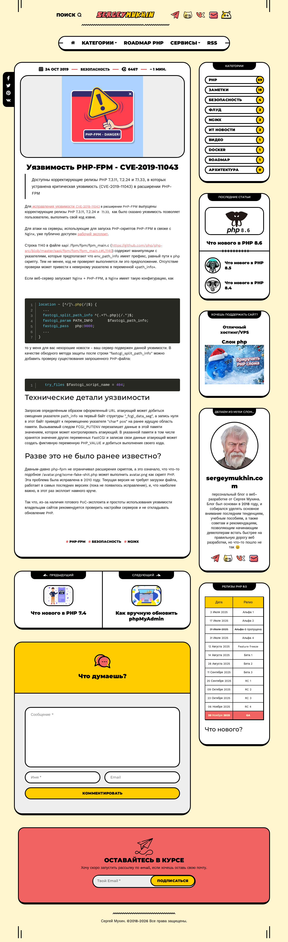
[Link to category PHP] (234, 80)
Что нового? (224, 729)
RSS (212, 43)
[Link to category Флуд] (234, 110)
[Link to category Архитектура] (234, 170)
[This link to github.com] (187, 15)
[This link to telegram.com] (175, 15)
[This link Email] (253, 558)
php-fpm (76, 542)
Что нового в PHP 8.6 (234, 243)
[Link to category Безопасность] (234, 100)
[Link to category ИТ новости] (234, 130)
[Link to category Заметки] (234, 90)
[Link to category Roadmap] (234, 160)
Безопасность (95, 69)
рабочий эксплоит (93, 234)
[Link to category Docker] (234, 150)
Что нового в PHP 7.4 (58, 613)
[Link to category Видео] (234, 140)
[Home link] (73, 43)
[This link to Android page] (226, 15)
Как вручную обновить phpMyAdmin (146, 616)
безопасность (106, 542)
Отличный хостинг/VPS (234, 330)
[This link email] (213, 15)
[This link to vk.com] (200, 15)
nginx (133, 542)
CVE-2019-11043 (88, 206)
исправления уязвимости (53, 206)
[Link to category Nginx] (234, 120)
